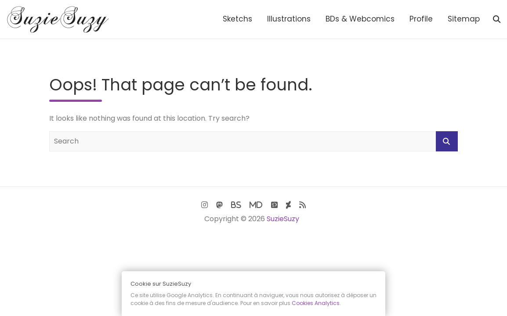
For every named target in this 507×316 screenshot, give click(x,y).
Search (447, 141)
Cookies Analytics (316, 303)
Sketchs (237, 19)
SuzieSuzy (283, 219)
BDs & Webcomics (360, 19)
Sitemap (464, 19)
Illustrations (289, 19)
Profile (421, 19)
